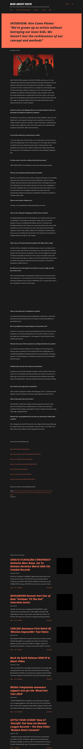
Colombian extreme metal (29, 490)
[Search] (67, 4)
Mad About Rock (21, 4)
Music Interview (36, 492)
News (50, 9)
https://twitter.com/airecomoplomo (19, 469)
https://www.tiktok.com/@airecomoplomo (20, 474)
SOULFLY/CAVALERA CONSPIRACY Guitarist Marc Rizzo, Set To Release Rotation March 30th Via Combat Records (30, 564)
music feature (28, 492)
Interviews (36, 9)
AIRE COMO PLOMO (18, 490)
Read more (49, 587)
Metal (51, 490)
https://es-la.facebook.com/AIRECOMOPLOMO (22, 479)
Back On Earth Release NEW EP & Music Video (30, 659)
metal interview (14, 492)
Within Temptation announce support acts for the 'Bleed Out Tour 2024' (29, 690)
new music (48, 492)
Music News (43, 492)
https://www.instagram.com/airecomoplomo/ (21, 459)
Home (11, 9)
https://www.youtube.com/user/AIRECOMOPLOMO (23, 464)
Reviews (43, 9)
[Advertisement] (31, 539)
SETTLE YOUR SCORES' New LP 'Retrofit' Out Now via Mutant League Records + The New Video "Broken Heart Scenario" (30, 725)
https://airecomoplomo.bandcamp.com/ (20, 449)
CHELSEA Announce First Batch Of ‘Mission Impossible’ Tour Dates (30, 630)
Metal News (21, 492)
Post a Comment (18, 587)
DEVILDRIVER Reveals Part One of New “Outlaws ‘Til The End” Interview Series (30, 599)
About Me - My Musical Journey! (23, 9)
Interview (38, 490)
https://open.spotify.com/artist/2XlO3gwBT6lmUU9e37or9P (25, 454)
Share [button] (11, 495)
